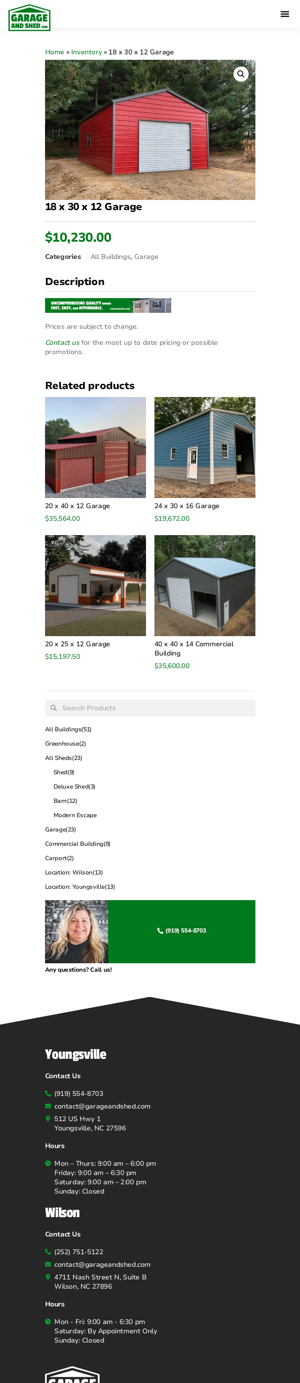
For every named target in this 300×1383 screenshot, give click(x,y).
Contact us (62, 342)
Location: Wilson (74, 872)
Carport (59, 858)
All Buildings (68, 729)
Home (54, 52)
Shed (63, 772)
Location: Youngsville (80, 887)
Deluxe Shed (74, 786)
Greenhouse (65, 744)
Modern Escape (75, 815)
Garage (60, 829)
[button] (285, 14)
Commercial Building (78, 844)
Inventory (86, 52)
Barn (65, 801)
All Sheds (63, 758)
